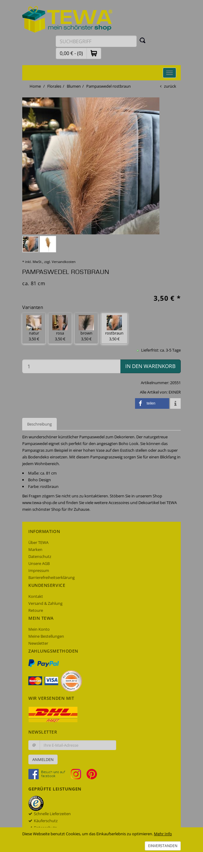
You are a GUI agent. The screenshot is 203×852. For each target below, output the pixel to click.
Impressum (38, 570)
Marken (35, 549)
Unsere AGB (39, 563)
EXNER (175, 392)
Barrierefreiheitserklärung (51, 577)
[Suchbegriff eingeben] (96, 41)
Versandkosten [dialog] (64, 261)
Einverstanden (162, 845)
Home (35, 86)
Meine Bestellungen (46, 636)
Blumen (74, 86)
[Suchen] (142, 40)
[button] (94, 53)
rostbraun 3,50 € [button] (114, 328)
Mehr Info (163, 833)
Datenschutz (39, 556)
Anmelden (43, 759)
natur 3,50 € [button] (33, 328)
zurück (170, 86)
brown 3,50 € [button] (86, 328)
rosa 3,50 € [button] (60, 328)
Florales (54, 86)
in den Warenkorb (150, 366)
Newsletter (38, 643)
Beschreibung (39, 424)
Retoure (35, 610)
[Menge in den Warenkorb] (71, 366)
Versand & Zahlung (45, 603)
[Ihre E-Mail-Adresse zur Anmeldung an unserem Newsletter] (78, 745)
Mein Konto (39, 629)
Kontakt (35, 596)
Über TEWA (38, 542)
